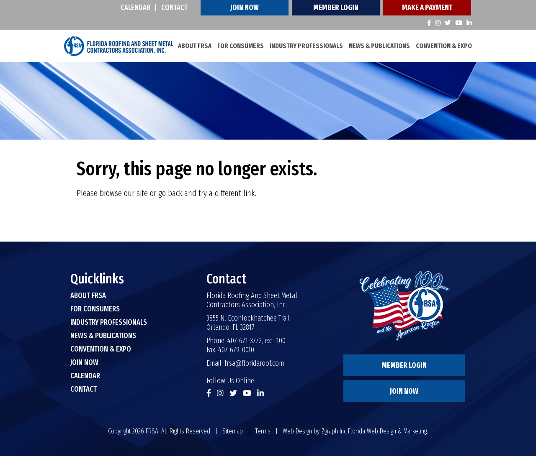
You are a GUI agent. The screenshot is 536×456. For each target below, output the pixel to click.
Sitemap (232, 431)
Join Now (244, 7)
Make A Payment (427, 7)
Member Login (335, 7)
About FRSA (194, 46)
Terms (263, 431)
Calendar (135, 7)
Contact (174, 7)
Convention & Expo (444, 46)
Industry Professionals (306, 46)
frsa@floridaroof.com (254, 363)
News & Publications (379, 46)
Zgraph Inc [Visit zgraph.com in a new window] (333, 431)
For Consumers (240, 46)
